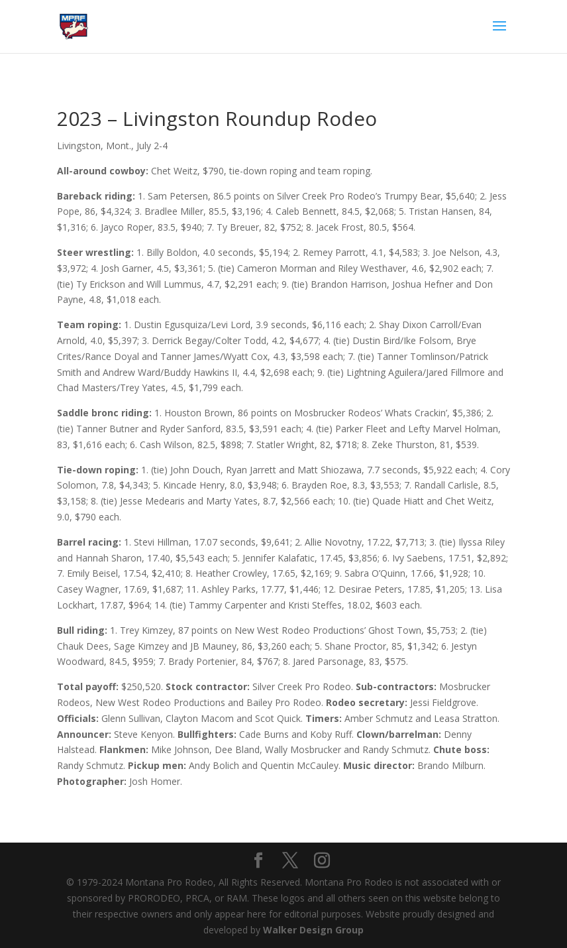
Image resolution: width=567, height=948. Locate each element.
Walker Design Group (313, 929)
